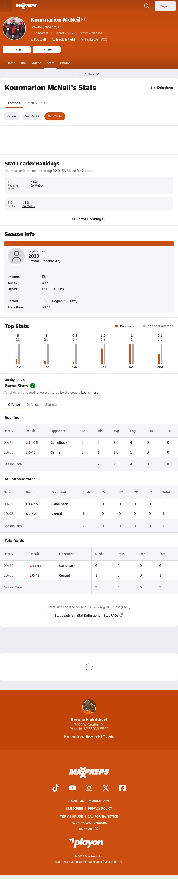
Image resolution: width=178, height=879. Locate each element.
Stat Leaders (64, 615)
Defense (32, 404)
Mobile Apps (99, 800)
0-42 (32, 452)
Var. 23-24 (55, 116)
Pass (121, 553)
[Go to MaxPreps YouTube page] (72, 788)
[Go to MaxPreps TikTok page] (55, 788)
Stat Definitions (161, 87)
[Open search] (147, 6)
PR (136, 492)
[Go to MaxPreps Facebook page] (122, 788)
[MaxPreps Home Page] (81, 74)
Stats (50, 62)
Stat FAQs (113, 615)
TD (169, 430)
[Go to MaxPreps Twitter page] (105, 788)
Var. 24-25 (32, 116)
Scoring (51, 404)
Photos (65, 62)
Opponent (58, 430)
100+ (151, 430)
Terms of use (71, 816)
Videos (36, 62)
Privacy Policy (100, 808)
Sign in (165, 6)
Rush (86, 492)
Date (8, 430)
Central (56, 452)
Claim (17, 49)
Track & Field (35, 102)
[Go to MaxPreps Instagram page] (89, 788)
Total (166, 492)
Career (11, 116)
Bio (23, 62)
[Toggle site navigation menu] (6, 6)
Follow (47, 49)
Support (89, 828)
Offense (14, 404)
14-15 (33, 442)
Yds (99, 430)
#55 (94, 39)
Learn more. (90, 392)
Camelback (59, 442)
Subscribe (74, 808)
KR (121, 492)
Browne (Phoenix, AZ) (47, 27)
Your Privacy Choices (89, 822)
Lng (133, 430)
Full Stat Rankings (89, 218)
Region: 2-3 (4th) (65, 300)
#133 (46, 307)
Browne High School (89, 710)
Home (10, 62)
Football (14, 102)
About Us (76, 800)
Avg (116, 430)
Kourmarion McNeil (58, 19)
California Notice (103, 816)
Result (30, 430)
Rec (104, 492)
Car (84, 430)
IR (150, 492)
